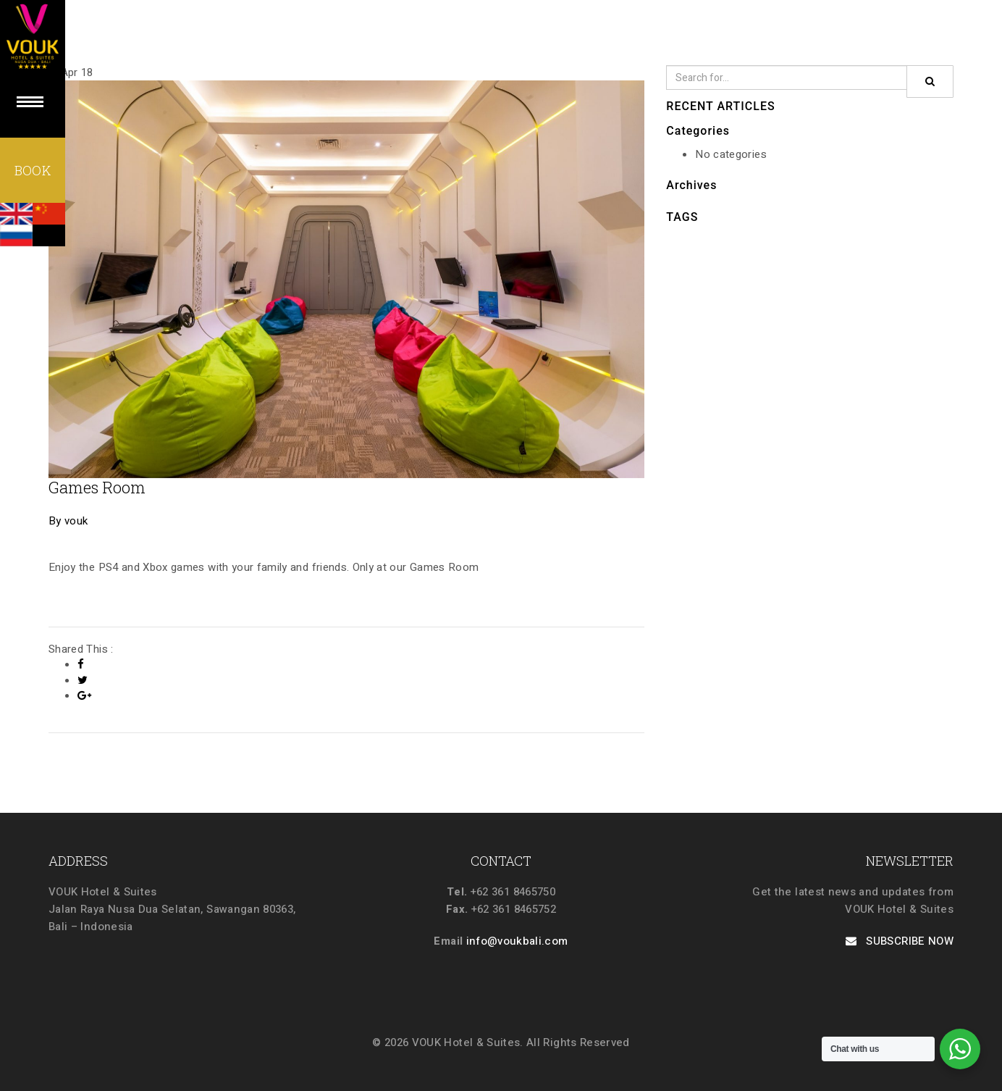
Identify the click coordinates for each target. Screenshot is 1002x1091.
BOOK (32, 170)
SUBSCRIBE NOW (899, 941)
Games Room (97, 487)
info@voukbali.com (517, 941)
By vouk (68, 521)
